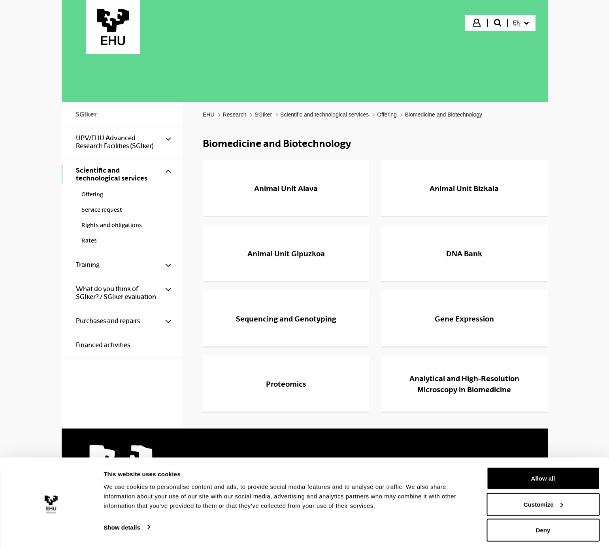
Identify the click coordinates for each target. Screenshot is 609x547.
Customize (543, 500)
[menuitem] (521, 23)
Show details (122, 522)
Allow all (543, 474)
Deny (543, 526)
